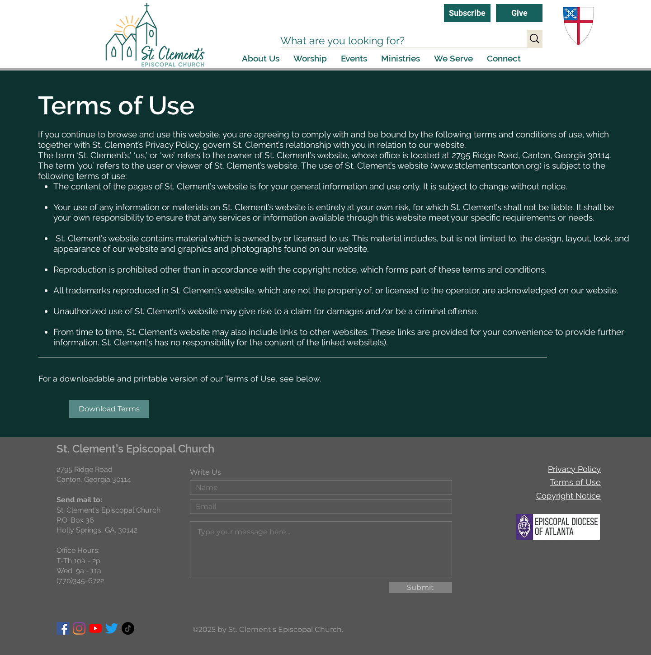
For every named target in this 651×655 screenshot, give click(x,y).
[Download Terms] (109, 409)
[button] (260, 58)
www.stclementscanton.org (486, 165)
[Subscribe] (467, 13)
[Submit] (420, 587)
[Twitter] (111, 628)
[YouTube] (95, 628)
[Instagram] (79, 628)
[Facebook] (63, 628)
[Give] (519, 13)
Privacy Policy (574, 469)
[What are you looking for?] (394, 41)
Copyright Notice (568, 495)
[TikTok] (128, 628)
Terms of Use (575, 482)
